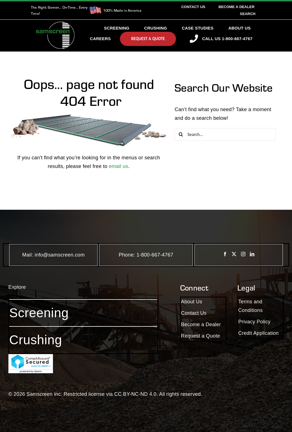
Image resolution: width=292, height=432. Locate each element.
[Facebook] (225, 254)
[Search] (247, 13)
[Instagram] (243, 254)
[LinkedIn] (252, 254)
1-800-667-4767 (155, 255)
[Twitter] (234, 254)
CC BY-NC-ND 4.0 (135, 394)
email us (118, 166)
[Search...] (225, 134)
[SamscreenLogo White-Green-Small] (55, 24)
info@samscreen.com (60, 255)
